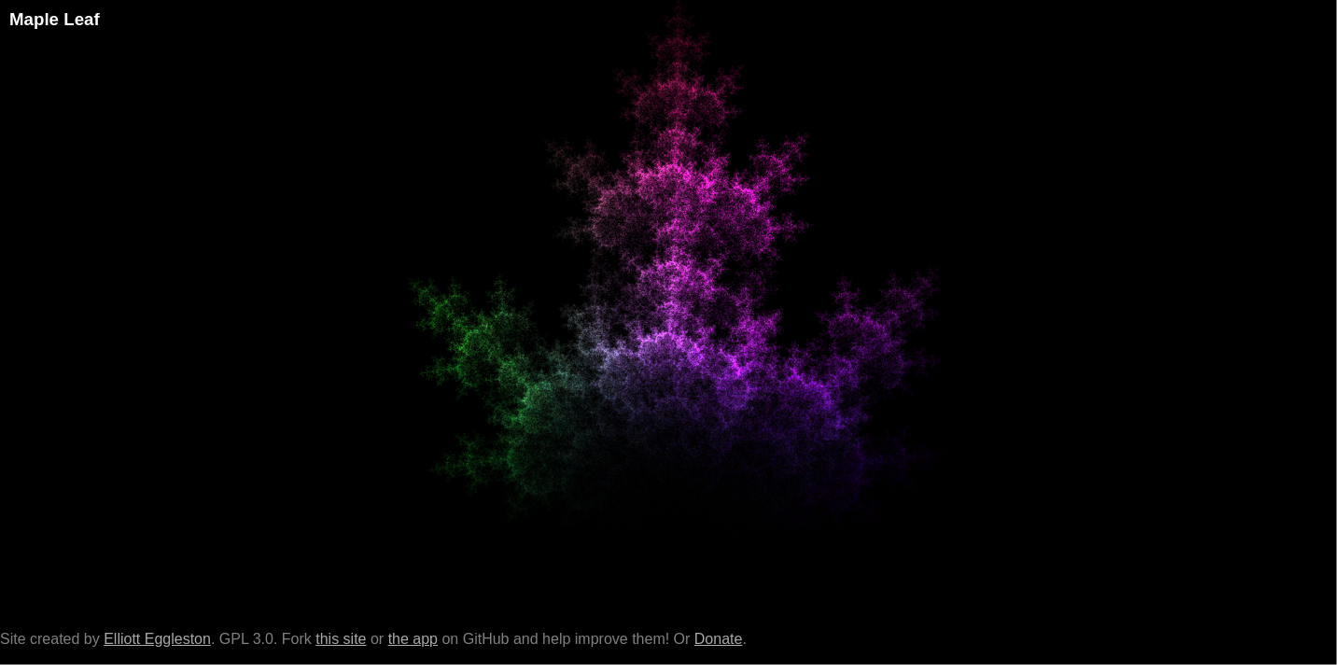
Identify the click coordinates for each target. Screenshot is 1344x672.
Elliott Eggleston (157, 639)
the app (413, 639)
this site (340, 639)
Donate (718, 639)
